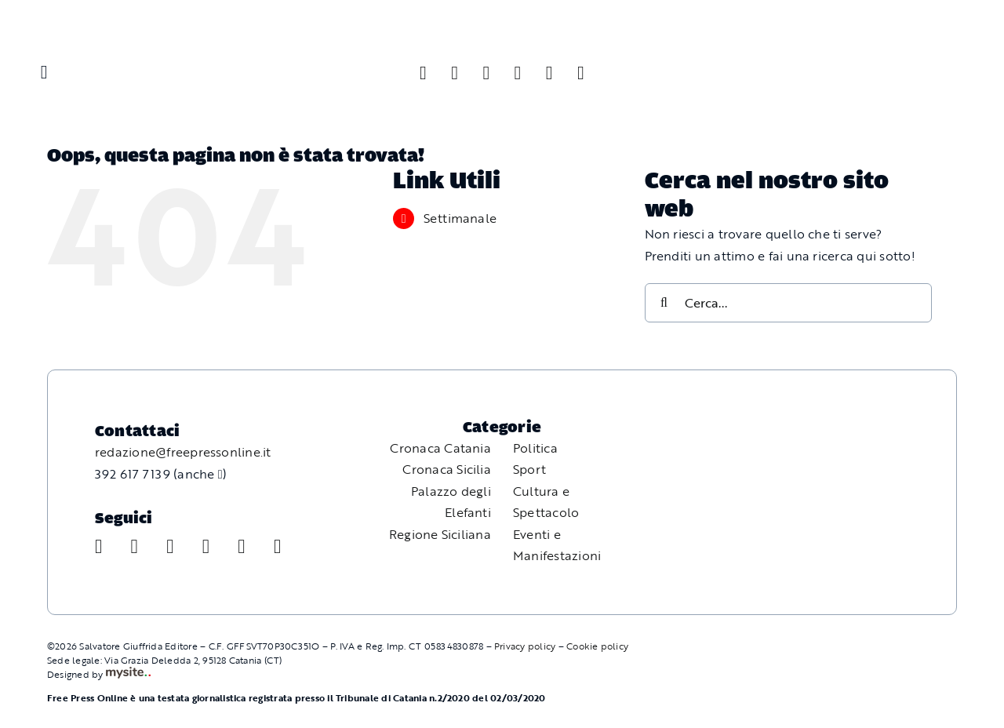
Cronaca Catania (440, 448)
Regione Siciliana (440, 534)
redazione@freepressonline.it (183, 451)
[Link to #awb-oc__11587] (44, 72)
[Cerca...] (789, 302)
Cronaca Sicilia (446, 469)
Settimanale (460, 218)
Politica (535, 448)
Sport (529, 469)
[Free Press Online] (917, 29)
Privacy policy (524, 646)
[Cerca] (664, 302)
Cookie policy (597, 646)
